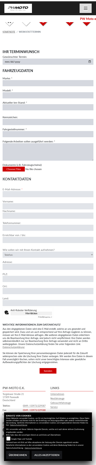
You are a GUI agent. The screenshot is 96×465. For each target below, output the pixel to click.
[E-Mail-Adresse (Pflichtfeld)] (48, 204)
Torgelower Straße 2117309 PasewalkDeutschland (13, 397)
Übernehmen (18, 454)
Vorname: (8, 211)
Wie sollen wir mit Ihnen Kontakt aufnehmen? (29, 259)
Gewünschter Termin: (15, 56)
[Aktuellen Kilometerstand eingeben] (48, 107)
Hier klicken (31, 313)
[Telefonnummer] (48, 238)
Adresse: (7, 271)
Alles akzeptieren (46, 454)
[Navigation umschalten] (86, 8)
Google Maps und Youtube (21, 439)
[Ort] (48, 301)
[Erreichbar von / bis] (48, 250)
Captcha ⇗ (45, 317)
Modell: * (8, 90)
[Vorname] (48, 216)
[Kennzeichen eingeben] (48, 122)
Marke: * (7, 78)
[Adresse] (48, 277)
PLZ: (5, 283)
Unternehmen (57, 394)
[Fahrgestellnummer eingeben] (48, 134)
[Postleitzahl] (48, 289)
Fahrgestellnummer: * (15, 129)
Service (54, 407)
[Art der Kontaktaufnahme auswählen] (48, 264)
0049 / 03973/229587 (34, 405)
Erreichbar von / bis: (14, 244)
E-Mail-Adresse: (13, 199)
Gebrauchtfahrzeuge (60, 402)
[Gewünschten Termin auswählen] (48, 62)
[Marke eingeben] (48, 83)
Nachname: (9, 220)
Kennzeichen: (10, 117)
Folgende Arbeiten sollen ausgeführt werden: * (29, 141)
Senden (48, 370)
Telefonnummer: (12, 232)
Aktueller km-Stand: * (15, 102)
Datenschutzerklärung (13, 347)
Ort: (5, 295)
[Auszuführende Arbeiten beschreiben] (48, 152)
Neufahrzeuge (57, 398)
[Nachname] (48, 225)
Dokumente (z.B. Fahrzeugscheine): (22, 164)
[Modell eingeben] (48, 95)
